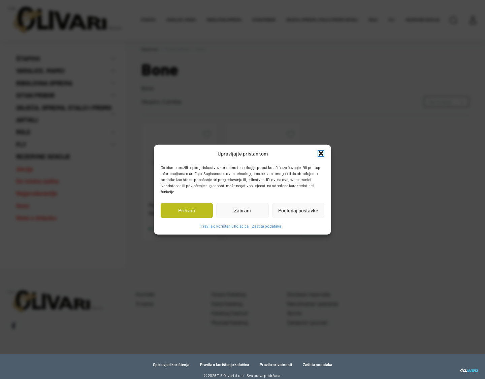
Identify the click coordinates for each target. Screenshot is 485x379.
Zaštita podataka (266, 225)
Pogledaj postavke (298, 210)
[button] (321, 153)
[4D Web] (469, 370)
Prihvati (186, 210)
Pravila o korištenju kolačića (225, 225)
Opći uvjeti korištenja (171, 364)
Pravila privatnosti (276, 364)
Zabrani (242, 210)
